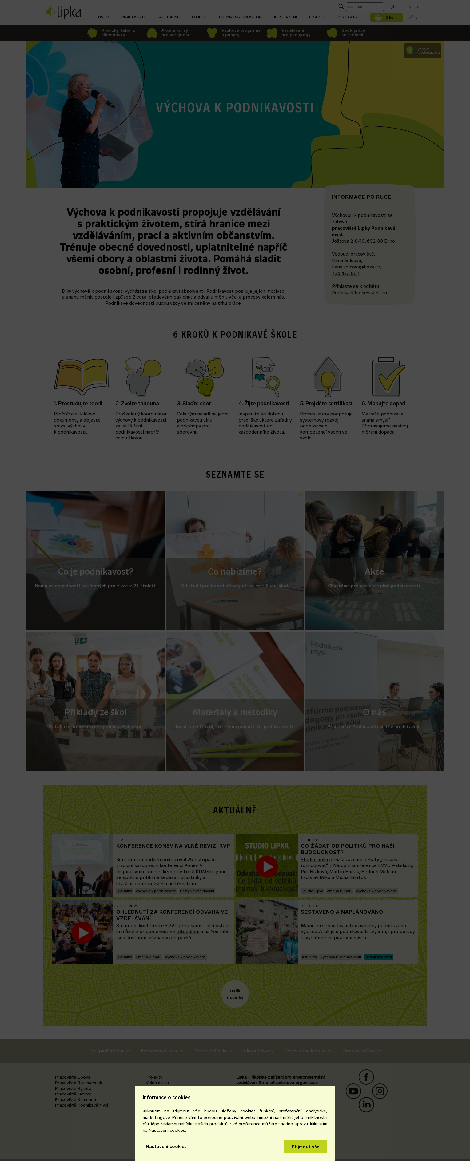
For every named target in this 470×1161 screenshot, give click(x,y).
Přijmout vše (305, 1146)
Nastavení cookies (166, 1146)
